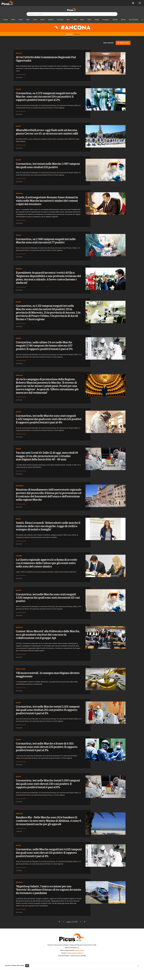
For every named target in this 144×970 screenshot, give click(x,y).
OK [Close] (27, 966)
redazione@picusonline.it (74, 953)
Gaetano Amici (79, 950)
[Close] (138, 965)
